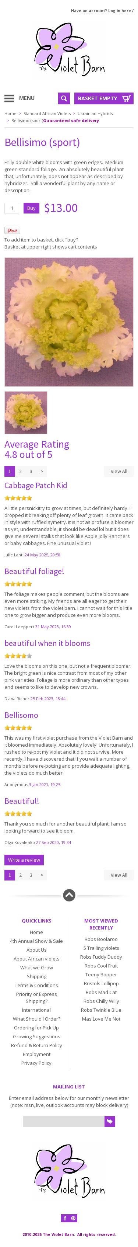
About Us (36, 949)
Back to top (69, 895)
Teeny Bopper (101, 974)
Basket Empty (97, 98)
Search (64, 98)
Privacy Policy (36, 1063)
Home (10, 113)
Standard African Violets (47, 113)
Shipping (36, 976)
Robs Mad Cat (101, 992)
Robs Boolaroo (101, 939)
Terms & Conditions (36, 985)
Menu (27, 97)
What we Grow (36, 967)
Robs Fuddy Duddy (101, 957)
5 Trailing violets (101, 948)
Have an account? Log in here (101, 10)
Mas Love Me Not (101, 1018)
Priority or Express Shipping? (36, 997)
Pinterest (73, 1218)
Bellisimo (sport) (27, 120)
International (36, 1010)
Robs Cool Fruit (101, 965)
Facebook (65, 1218)
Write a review (24, 860)
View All (119, 471)
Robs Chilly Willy (101, 1001)
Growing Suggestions (36, 1036)
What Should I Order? (36, 1018)
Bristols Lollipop (101, 983)
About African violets (37, 958)
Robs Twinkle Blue (101, 1010)
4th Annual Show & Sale (36, 941)
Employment (36, 1054)
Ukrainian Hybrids (95, 113)
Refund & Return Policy (36, 1045)
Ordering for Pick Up (36, 1027)
